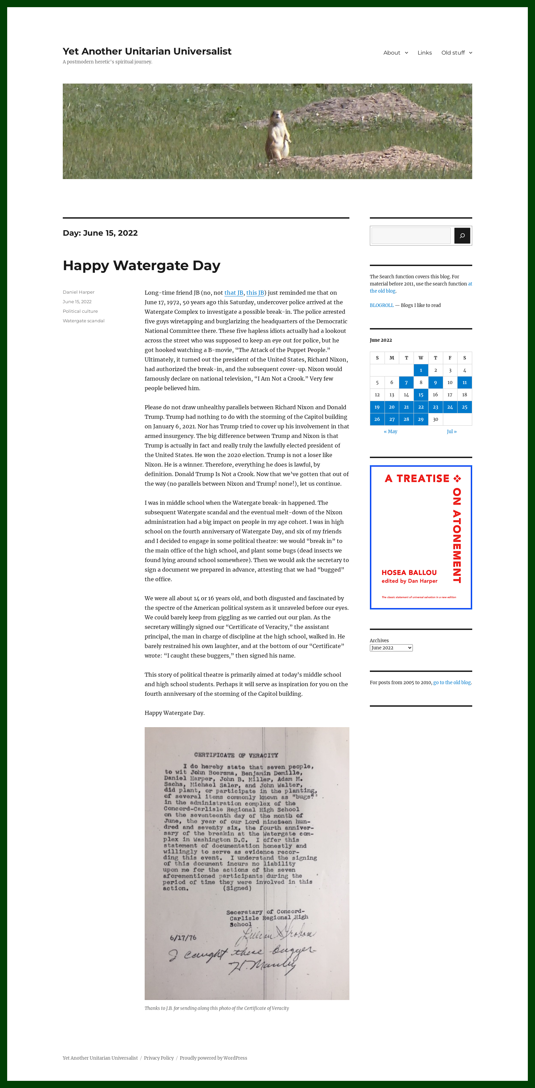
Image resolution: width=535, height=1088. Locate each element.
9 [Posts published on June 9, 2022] (435, 382)
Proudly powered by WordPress (213, 1058)
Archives (379, 641)
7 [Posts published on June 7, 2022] (406, 382)
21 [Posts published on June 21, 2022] (406, 407)
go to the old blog (452, 683)
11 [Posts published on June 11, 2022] (465, 382)
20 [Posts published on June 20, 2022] (392, 407)
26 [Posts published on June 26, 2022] (377, 419)
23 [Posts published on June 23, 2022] (435, 407)
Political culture (80, 311)
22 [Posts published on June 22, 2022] (421, 407)
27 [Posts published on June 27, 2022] (392, 419)
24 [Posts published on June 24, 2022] (450, 407)
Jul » (452, 432)
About (392, 52)
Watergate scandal (84, 320)
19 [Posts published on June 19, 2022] (377, 407)
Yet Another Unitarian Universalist (147, 51)
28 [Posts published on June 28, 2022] (406, 419)
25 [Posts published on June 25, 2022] (464, 407)
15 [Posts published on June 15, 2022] (421, 395)
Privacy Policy (159, 1058)
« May (390, 432)
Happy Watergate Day (141, 265)
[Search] (462, 235)
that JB (234, 292)
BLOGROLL (382, 305)
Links (425, 52)
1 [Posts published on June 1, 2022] (421, 370)
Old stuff (453, 52)
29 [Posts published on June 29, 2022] (421, 419)
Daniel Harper (79, 292)
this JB (255, 292)
